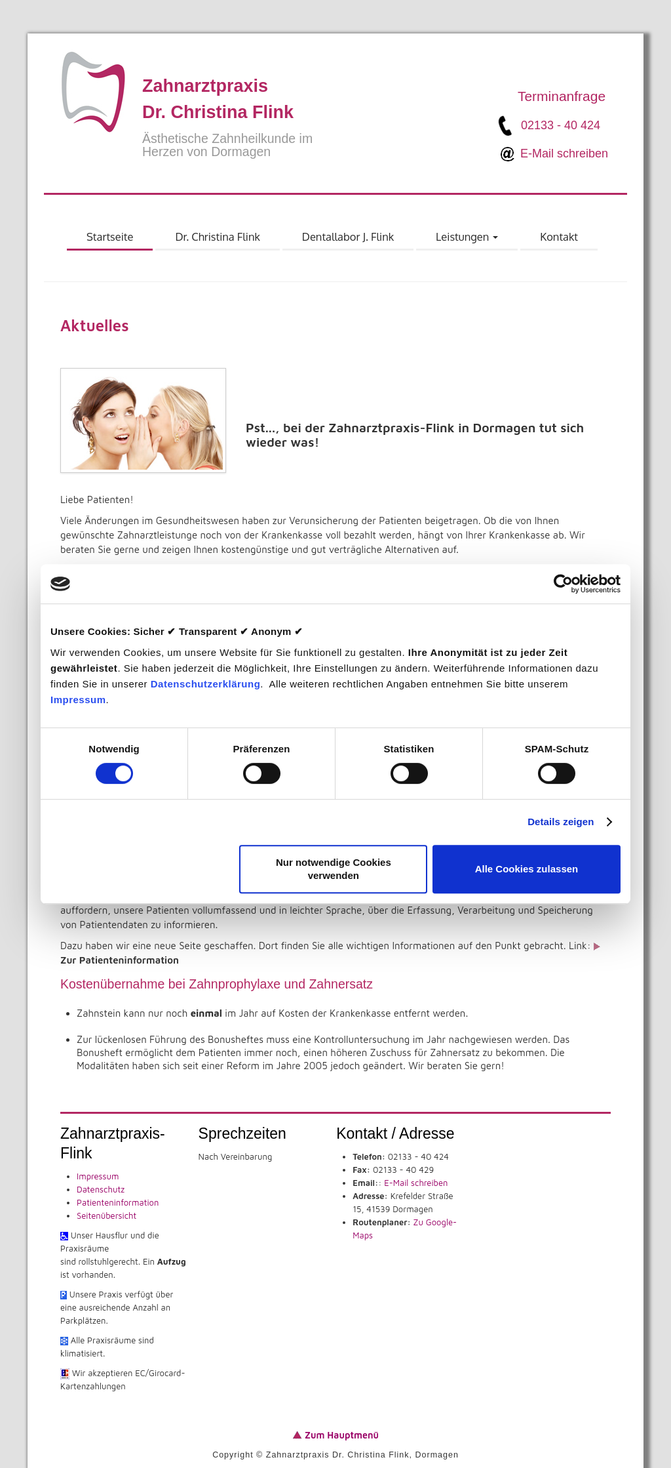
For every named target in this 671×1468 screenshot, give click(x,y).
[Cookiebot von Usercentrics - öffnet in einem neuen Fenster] (563, 584)
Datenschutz (101, 1189)
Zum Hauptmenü (340, 1434)
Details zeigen (560, 821)
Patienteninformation (118, 1202)
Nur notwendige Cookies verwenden (333, 869)
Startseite (109, 236)
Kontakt (559, 236)
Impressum (78, 699)
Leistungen (467, 240)
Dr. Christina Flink (217, 236)
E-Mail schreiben (564, 152)
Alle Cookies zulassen (527, 868)
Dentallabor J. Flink (348, 236)
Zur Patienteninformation (119, 960)
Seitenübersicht (106, 1215)
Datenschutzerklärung (206, 683)
